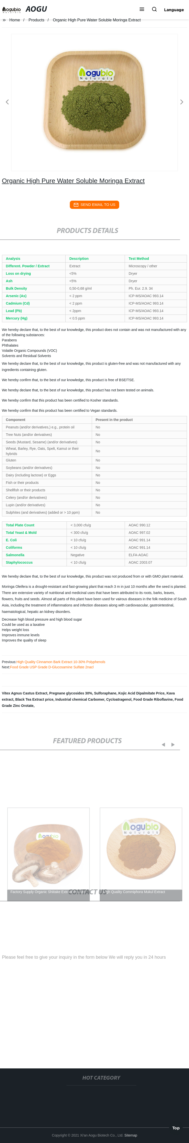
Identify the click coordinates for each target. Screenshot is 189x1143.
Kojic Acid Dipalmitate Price (141, 693)
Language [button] (174, 9)
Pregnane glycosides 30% (70, 693)
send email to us (94, 204)
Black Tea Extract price (34, 699)
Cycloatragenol (118, 699)
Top (176, 1128)
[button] (142, 9)
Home (14, 20)
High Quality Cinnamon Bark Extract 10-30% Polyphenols (60, 662)
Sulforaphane (105, 693)
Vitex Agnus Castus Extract (24, 693)
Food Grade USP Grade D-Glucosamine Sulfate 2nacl (52, 667)
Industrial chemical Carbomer (79, 699)
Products (36, 20)
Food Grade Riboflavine (153, 699)
